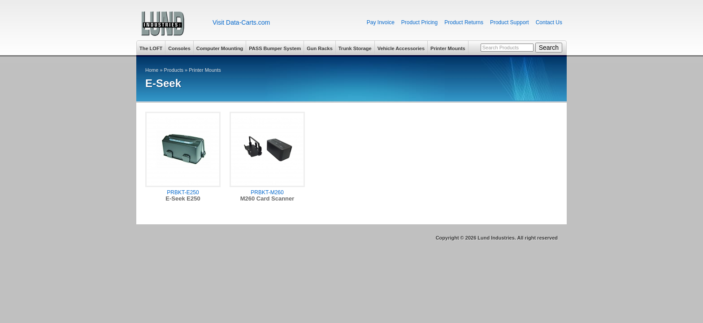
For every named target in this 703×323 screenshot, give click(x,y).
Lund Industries (171, 23)
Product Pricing (419, 22)
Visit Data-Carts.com (241, 22)
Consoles (179, 48)
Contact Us (549, 22)
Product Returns (463, 22)
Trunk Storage (355, 48)
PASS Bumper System (275, 48)
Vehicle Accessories (401, 48)
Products (173, 70)
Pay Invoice (381, 22)
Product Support (509, 22)
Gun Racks (319, 48)
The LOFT (150, 48)
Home (151, 70)
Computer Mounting (219, 48)
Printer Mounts (447, 48)
